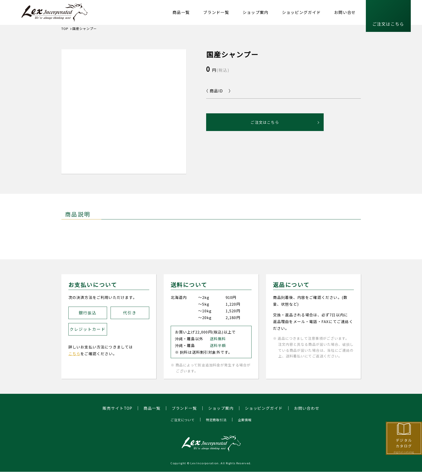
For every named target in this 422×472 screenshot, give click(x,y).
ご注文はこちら (388, 24)
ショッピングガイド (301, 12)
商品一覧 (181, 12)
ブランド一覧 (216, 12)
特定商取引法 (216, 419)
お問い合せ (345, 12)
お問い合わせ (307, 408)
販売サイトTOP (117, 408)
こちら (74, 353)
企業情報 (246, 419)
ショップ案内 (256, 12)
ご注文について (181, 419)
